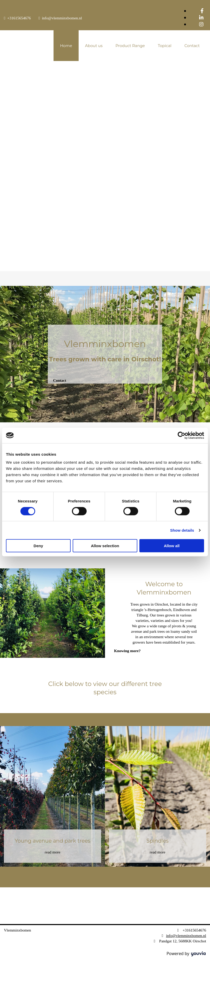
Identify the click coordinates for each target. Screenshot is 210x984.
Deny (38, 546)
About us (94, 45)
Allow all (171, 546)
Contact (192, 45)
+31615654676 (19, 18)
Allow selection (105, 546)
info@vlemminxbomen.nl (62, 18)
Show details (182, 530)
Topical (164, 45)
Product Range (130, 45)
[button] (59, 380)
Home (66, 45)
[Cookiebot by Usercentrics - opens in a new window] (181, 435)
